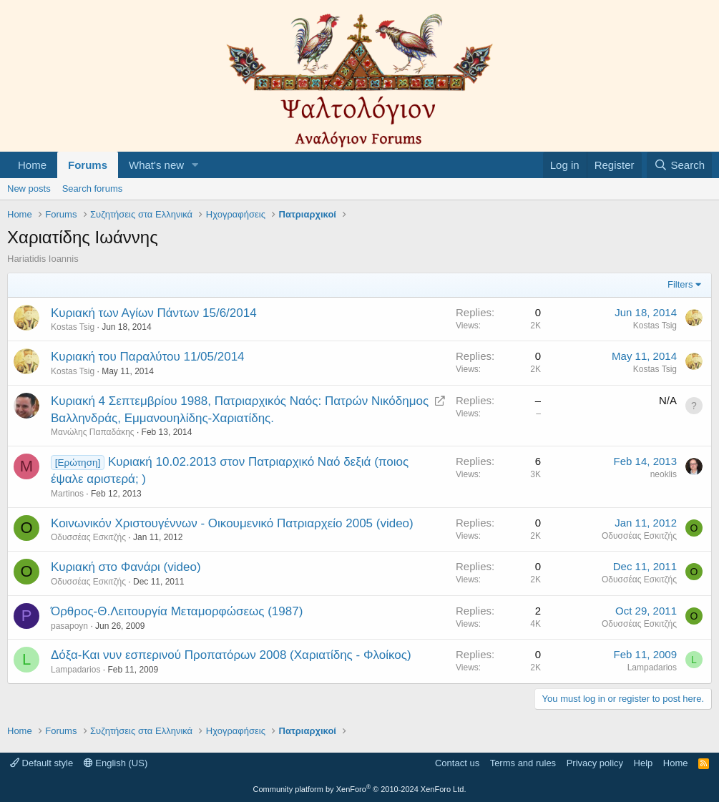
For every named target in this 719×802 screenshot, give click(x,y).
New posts (29, 188)
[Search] (679, 165)
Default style (41, 763)
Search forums (92, 188)
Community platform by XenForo (359, 789)
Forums (87, 165)
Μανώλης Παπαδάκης (92, 432)
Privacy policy (595, 763)
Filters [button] (680, 284)
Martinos (67, 494)
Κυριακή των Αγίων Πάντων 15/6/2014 (154, 313)
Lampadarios (75, 670)
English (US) (116, 763)
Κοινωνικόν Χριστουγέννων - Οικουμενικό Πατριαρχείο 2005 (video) (232, 523)
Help (643, 763)
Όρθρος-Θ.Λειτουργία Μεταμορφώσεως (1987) (177, 611)
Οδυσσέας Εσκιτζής (88, 537)
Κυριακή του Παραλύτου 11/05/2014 (148, 356)
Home (32, 165)
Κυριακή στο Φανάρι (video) (126, 567)
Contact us (457, 763)
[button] (195, 165)
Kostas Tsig (72, 327)
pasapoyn (69, 626)
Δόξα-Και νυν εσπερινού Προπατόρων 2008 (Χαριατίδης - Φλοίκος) (231, 655)
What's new (156, 165)
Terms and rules (523, 763)
